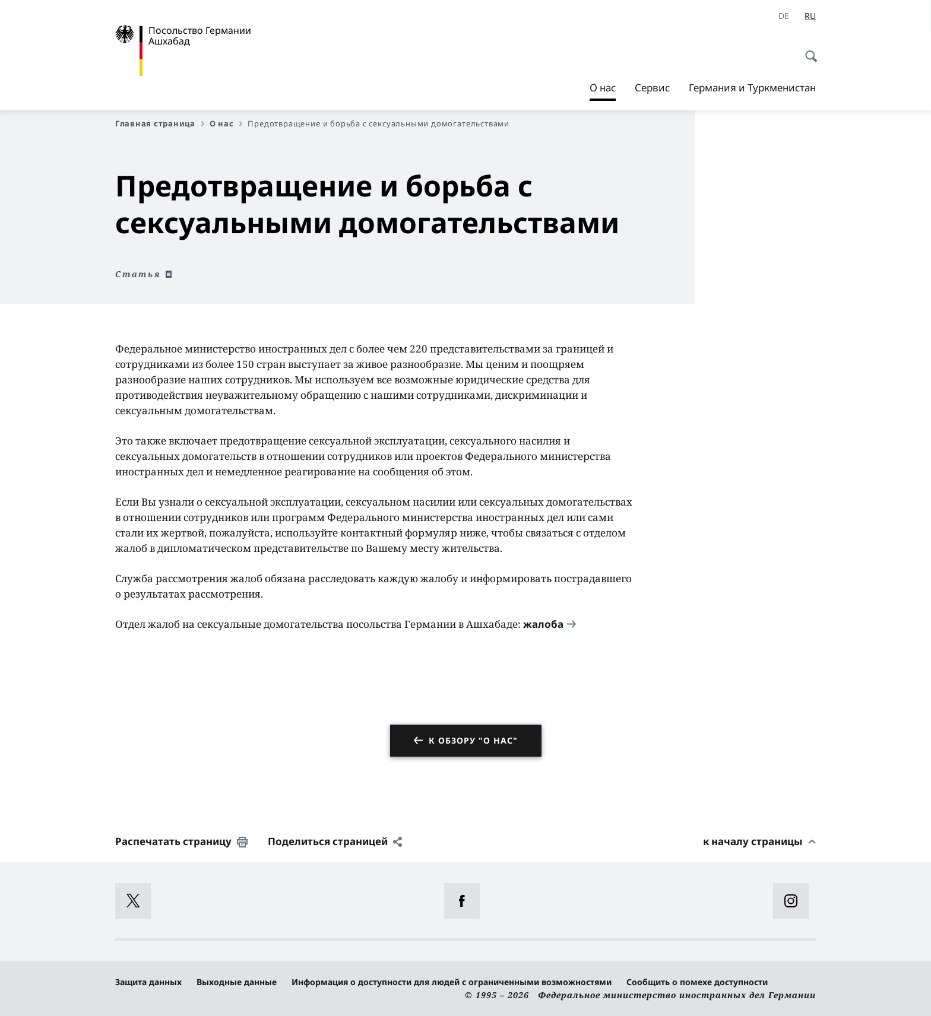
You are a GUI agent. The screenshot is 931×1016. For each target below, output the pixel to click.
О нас (603, 88)
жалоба (543, 624)
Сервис (652, 87)
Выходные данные (237, 982)
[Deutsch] (783, 16)
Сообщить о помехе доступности (697, 982)
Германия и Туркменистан (752, 87)
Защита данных (148, 982)
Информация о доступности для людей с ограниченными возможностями (452, 982)
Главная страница (159, 123)
